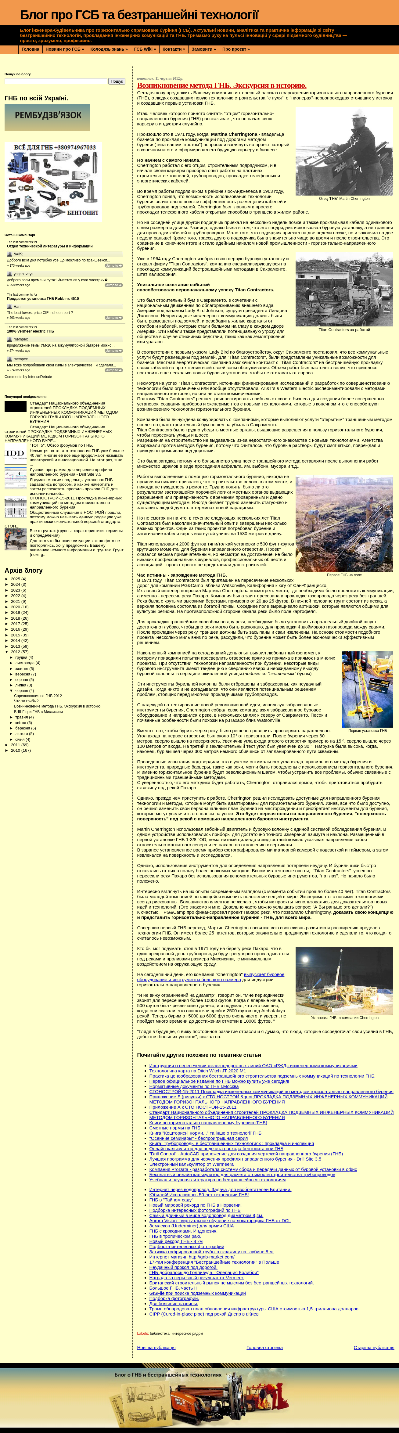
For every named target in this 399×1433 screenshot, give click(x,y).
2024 (16, 584)
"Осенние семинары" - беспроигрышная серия (198, 1138)
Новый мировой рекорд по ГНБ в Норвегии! (195, 1205)
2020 (16, 607)
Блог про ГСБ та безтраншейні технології (139, 15)
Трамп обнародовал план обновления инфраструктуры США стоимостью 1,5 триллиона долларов (254, 1308)
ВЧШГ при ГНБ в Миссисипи (38, 712)
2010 (16, 750)
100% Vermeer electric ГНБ (30, 331)
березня (23, 728)
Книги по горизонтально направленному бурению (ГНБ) (208, 1122)
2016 (16, 629)
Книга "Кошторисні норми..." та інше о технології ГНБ (205, 1133)
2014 (16, 640)
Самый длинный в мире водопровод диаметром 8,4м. (206, 1215)
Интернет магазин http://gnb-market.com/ (192, 1256)
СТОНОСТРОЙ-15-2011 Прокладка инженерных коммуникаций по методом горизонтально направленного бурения (271, 1091)
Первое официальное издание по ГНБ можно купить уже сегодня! (219, 1081)
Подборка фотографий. (174, 1298)
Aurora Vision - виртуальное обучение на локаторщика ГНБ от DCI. (220, 1220)
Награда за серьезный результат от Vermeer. (196, 1277)
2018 (16, 618)
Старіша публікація (374, 1347)
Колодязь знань (109, 49)
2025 (16, 579)
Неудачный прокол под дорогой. (183, 1267)
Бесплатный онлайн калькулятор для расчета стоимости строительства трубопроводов (242, 1174)
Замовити (204, 49)
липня (21, 685)
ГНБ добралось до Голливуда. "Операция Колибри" (204, 1272)
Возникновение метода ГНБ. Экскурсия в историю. (58, 706)
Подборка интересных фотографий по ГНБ (195, 1210)
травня (22, 717)
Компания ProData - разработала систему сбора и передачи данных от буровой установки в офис (253, 1169)
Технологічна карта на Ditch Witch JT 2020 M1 (197, 1070)
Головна (30, 49)
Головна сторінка (264, 1347)
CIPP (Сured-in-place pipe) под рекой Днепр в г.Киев (204, 1313)
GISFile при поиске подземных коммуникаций (197, 1293)
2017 (16, 623)
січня (20, 739)
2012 (16, 652)
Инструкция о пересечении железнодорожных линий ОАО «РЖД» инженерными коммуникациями (253, 1065)
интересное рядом (187, 1333)
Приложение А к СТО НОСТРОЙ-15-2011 (193, 1107)
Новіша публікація (156, 1347)
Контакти (174, 49)
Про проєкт (236, 49)
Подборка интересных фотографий (187, 1246)
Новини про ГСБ (65, 49)
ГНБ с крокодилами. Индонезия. (183, 1230)
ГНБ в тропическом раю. (175, 1236)
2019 (16, 612)
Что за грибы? (26, 701)
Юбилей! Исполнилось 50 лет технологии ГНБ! (199, 1194)
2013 (16, 646)
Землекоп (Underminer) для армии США (191, 1225)
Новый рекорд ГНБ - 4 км (176, 1241)
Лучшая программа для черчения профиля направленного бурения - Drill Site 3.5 (235, 1158)
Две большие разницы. (173, 1303)
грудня (21, 657)
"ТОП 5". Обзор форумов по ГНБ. (61, 445)
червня (22, 690)
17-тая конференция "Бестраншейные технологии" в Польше (214, 1262)
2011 (16, 745)
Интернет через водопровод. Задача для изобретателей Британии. (220, 1189)
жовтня (22, 668)
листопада (25, 663)
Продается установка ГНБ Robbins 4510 (43, 299)
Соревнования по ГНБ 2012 (38, 696)
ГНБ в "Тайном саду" (171, 1199)
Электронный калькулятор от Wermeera (191, 1164)
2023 (16, 590)
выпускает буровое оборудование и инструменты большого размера (211, 977)
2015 (16, 635)
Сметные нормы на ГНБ (174, 1127)
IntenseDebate (40, 377)
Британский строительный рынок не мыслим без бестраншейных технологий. (231, 1282)
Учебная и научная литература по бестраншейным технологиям (217, 1179)
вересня (23, 674)
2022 (16, 595)
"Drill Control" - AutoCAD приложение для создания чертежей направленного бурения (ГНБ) (246, 1153)
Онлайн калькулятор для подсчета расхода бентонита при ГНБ (216, 1148)
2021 (16, 601)
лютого (22, 733)
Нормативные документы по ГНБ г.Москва (194, 1086)
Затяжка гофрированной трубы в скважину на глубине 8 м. (211, 1251)
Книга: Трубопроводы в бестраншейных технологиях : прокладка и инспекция (231, 1143)
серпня (22, 679)
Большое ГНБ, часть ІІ (173, 1288)
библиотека (160, 1333)
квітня (21, 722)
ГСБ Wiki (145, 49)
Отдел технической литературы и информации (50, 246)
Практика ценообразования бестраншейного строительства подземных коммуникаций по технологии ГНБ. (262, 1075)
